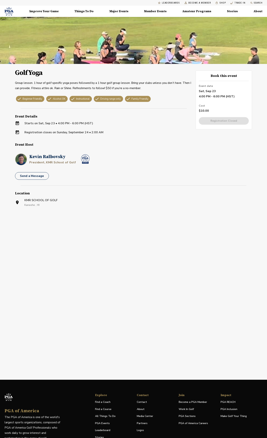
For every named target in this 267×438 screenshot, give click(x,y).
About (140, 409)
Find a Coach (102, 402)
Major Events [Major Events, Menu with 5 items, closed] (118, 11)
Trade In (238, 3)
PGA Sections (187, 416)
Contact (142, 402)
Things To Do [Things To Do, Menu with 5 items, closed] (84, 11)
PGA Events (102, 423)
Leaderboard (102, 430)
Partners (142, 423)
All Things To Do (105, 416)
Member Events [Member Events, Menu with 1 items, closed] (155, 11)
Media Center (145, 416)
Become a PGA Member (193, 402)
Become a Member (198, 3)
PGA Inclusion (229, 409)
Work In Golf (186, 409)
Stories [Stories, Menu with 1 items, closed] (232, 11)
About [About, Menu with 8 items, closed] (257, 11)
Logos (140, 430)
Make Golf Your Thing (234, 416)
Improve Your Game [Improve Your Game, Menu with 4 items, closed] (44, 11)
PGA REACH (228, 402)
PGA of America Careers (193, 423)
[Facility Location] (133, 254)
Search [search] (256, 3)
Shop (221, 3)
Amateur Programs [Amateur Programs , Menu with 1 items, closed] (196, 11)
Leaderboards (169, 3)
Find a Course (103, 409)
